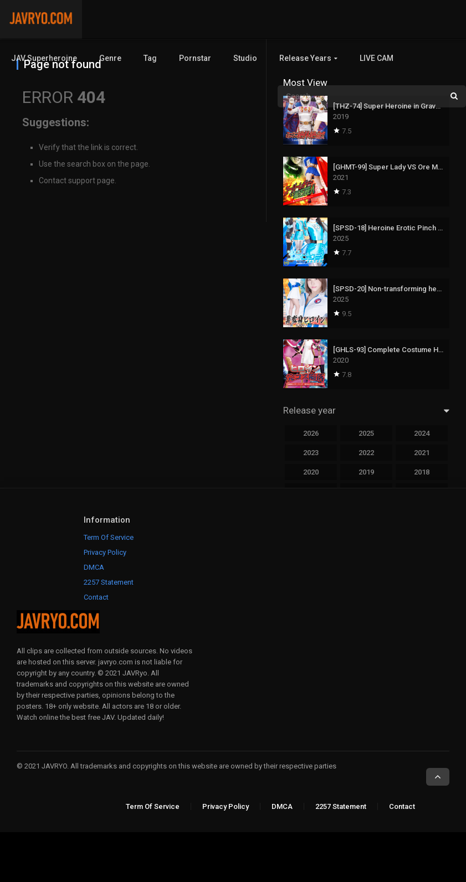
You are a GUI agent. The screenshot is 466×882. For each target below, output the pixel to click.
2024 (421, 433)
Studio (245, 58)
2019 (366, 472)
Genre (110, 58)
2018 (421, 472)
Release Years (305, 58)
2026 (311, 433)
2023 (311, 452)
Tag (150, 58)
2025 (366, 433)
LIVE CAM (376, 58)
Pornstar (195, 58)
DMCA (94, 567)
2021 (421, 452)
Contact (96, 597)
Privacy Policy (105, 552)
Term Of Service (109, 537)
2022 (366, 452)
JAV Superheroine (44, 58)
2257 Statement (109, 582)
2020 (311, 472)
